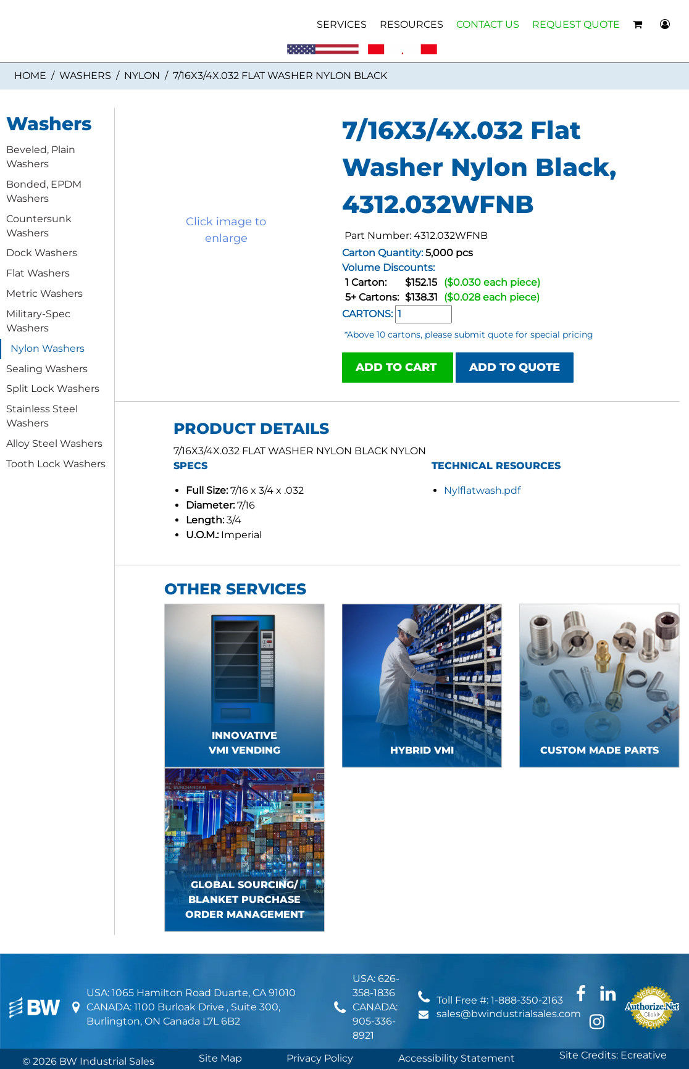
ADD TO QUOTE (514, 367)
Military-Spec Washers (38, 321)
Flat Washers (38, 273)
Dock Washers (41, 253)
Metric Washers (44, 293)
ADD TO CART (398, 367)
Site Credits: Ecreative (613, 1055)
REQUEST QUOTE (576, 24)
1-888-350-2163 (527, 1000)
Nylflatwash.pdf (482, 490)
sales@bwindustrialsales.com (508, 1014)
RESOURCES (411, 24)
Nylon (142, 75)
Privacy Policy (319, 1058)
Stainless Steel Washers (42, 416)
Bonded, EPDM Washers (43, 191)
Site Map (220, 1058)
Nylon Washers (47, 348)
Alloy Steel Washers (54, 443)
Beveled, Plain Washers (40, 157)
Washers (85, 75)
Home (30, 75)
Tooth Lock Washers (56, 464)
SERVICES (342, 24)
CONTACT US (487, 24)
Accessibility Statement (456, 1058)
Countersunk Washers (39, 226)
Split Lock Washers (52, 388)
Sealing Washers (47, 369)
